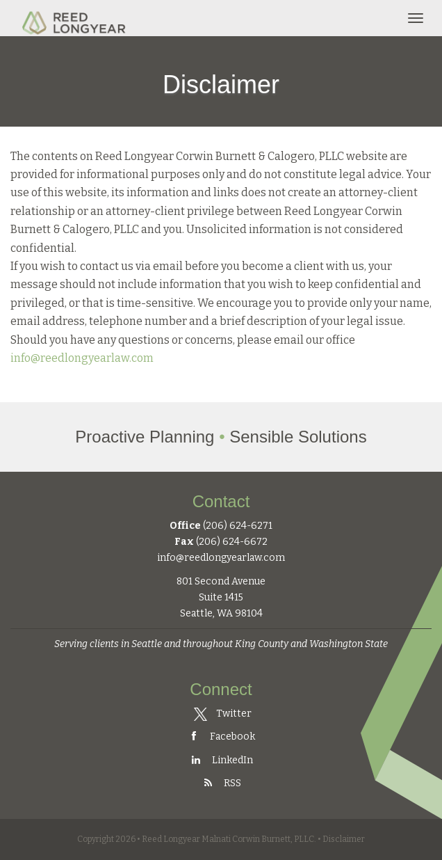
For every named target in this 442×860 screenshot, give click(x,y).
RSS (221, 783)
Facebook (221, 736)
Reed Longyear (75, 18)
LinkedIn (221, 760)
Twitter (222, 713)
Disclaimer (343, 839)
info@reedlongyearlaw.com (82, 358)
